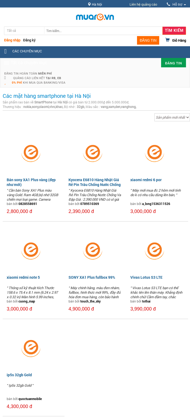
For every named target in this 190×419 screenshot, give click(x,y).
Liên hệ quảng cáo (143, 4)
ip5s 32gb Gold (19, 374)
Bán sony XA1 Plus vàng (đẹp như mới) (31, 182)
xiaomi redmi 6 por (146, 179)
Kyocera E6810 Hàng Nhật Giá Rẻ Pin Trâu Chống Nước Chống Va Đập (95, 184)
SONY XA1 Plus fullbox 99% (92, 277)
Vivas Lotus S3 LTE (146, 277)
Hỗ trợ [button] (176, 4)
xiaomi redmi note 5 (23, 277)
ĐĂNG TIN (148, 40)
